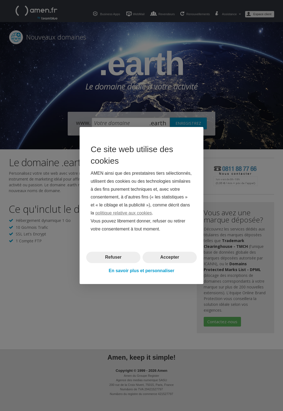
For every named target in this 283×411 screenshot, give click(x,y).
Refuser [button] (113, 257)
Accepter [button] (169, 257)
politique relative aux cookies (123, 213)
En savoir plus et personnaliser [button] (141, 270)
